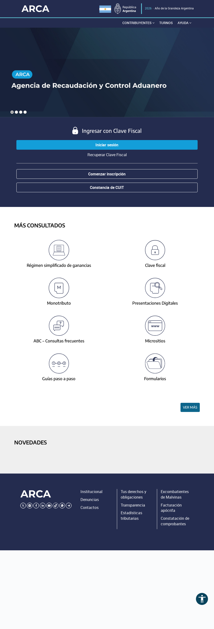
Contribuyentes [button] (138, 22)
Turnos (166, 22)
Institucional (91, 491)
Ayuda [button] (184, 22)
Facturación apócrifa (171, 507)
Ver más (190, 407)
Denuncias (89, 499)
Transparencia (133, 505)
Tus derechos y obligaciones (133, 494)
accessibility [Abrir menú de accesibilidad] (202, 598)
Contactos (89, 507)
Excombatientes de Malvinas (175, 494)
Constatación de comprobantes (175, 521)
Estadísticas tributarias (131, 515)
